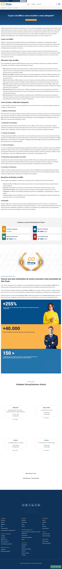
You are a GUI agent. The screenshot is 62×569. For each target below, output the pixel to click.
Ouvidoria (24, 546)
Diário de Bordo (45, 528)
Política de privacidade (26, 548)
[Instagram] (23, 505)
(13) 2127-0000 (15, 445)
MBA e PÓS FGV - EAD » (31, 473)
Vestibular (3, 535)
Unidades (33, 4)
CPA (2, 526)
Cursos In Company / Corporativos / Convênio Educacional (31, 532)
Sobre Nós (3, 520)
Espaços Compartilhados (27, 537)
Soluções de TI (25, 535)
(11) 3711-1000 (15, 414)
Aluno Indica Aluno (46, 533)
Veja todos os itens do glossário (31, 19)
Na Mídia (44, 522)
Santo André (46, 407)
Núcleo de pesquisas (46, 543)
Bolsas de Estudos (25, 553)
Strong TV (44, 526)
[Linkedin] (32, 505)
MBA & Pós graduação (5, 551)
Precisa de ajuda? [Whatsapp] (55, 566)
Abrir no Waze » (15, 419)
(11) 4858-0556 (46, 447)
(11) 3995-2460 (15, 416)
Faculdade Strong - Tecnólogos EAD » (31, 478)
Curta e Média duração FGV (6, 544)
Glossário (9, 7)
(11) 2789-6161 (46, 445)
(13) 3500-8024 (15, 447)
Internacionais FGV (5, 541)
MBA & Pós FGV (4, 539)
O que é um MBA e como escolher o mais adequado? (17, 7)
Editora (23, 539)
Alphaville (15, 407)
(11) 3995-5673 (46, 414)
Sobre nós (39, 4)
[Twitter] (35, 505)
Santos (15, 440)
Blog (43, 524)
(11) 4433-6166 (46, 412)
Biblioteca (3, 524)
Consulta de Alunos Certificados (8, 530)
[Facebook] (29, 505)
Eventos (43, 520)
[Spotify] (39, 505)
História (2, 522)
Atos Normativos (4, 528)
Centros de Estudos (46, 535)
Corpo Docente (45, 541)
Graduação (3, 537)
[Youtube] (26, 505)
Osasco (46, 440)
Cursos (28, 4)
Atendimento (24, 544)
